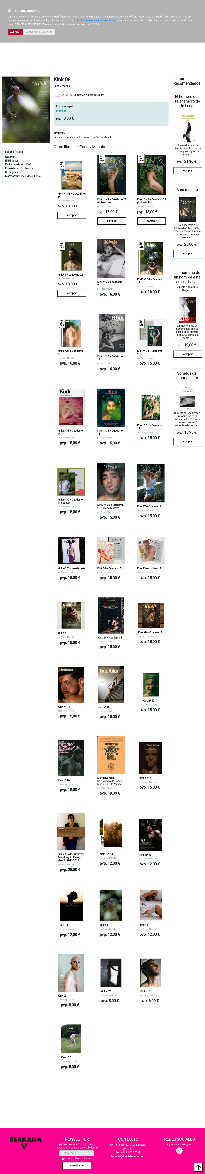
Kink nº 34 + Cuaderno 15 (149, 352)
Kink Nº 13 (145, 854)
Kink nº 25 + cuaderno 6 (71, 568)
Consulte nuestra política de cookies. (95, 20)
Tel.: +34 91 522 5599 (128, 1152)
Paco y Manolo (62, 85)
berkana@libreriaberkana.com (128, 1156)
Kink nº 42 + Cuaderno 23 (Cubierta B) (151, 201)
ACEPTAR (15, 31)
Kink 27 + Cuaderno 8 (149, 506)
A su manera (187, 190)
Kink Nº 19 (64, 706)
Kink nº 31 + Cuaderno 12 (149, 427)
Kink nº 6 (66, 1057)
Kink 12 (64, 925)
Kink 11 (104, 925)
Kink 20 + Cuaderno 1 (150, 632)
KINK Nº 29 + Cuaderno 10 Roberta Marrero (110, 506)
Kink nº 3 (145, 991)
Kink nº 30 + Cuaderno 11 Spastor (70, 501)
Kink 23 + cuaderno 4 (149, 568)
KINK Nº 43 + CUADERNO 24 (71, 195)
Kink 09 (62, 995)
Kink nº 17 (148, 700)
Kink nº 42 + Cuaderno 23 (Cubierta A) (111, 201)
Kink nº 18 (103, 707)
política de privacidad (82, 1158)
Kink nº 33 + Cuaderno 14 (70, 432)
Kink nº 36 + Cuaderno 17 (110, 358)
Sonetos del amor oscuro (187, 375)
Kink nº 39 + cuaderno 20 (109, 283)
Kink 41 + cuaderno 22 (70, 274)
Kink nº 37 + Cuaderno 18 (70, 352)
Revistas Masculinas (28, 176)
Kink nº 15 (145, 778)
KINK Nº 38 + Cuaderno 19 (150, 281)
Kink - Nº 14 (106, 854)
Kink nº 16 (64, 780)
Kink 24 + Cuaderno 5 (109, 568)
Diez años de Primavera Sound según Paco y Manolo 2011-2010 (70, 857)
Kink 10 (143, 925)
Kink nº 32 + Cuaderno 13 (110, 432)
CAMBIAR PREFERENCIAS (39, 31)
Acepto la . (78, 1158)
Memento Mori (105, 777)
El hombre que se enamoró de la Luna (187, 101)
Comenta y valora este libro (88, 94)
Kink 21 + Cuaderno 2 (110, 637)
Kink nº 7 (105, 991)
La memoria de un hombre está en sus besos (187, 277)
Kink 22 (61, 633)
